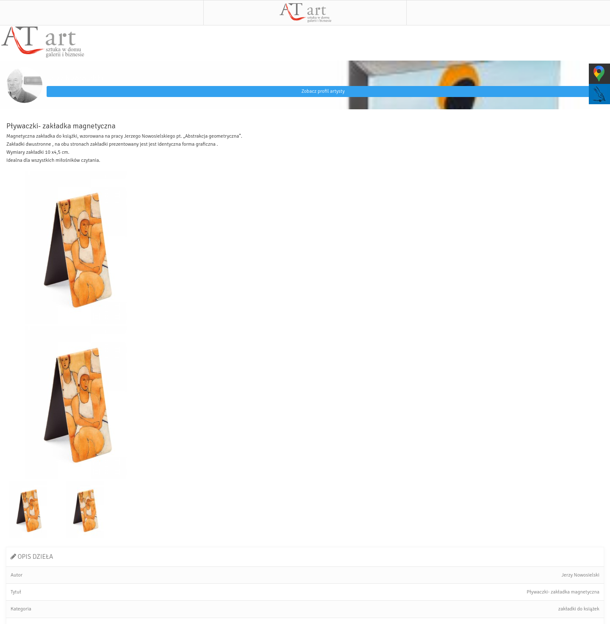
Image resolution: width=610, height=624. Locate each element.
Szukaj (508, 12)
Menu (101, 12)
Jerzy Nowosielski (75, 77)
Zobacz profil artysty (322, 91)
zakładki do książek (578, 609)
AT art (305, 12)
